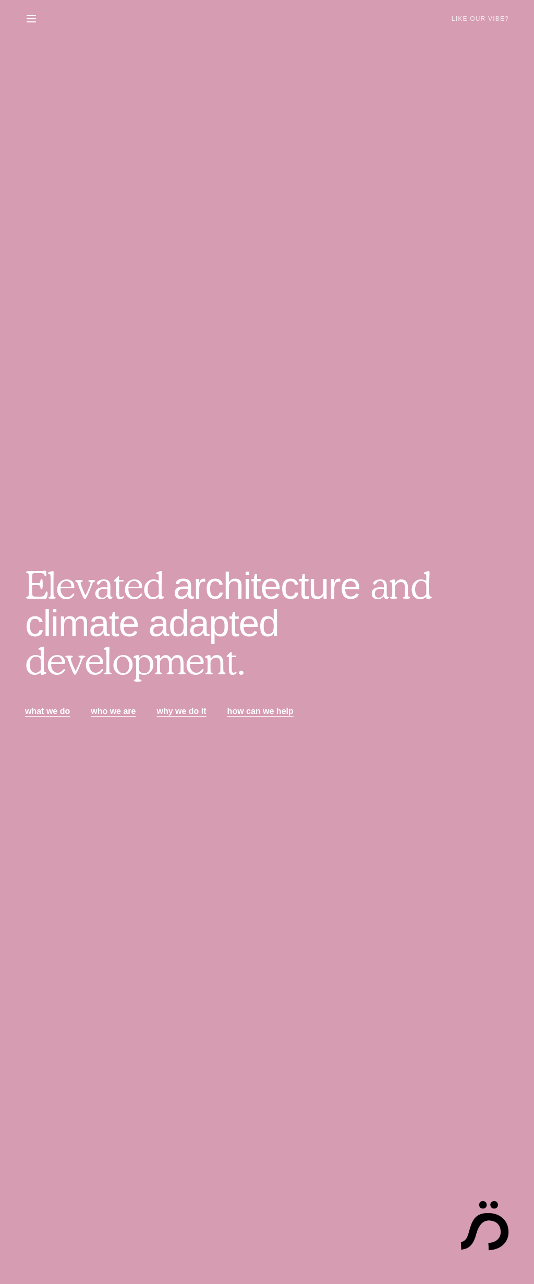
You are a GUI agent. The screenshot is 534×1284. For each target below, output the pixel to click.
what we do (47, 711)
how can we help (260, 711)
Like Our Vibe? (480, 18)
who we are (113, 711)
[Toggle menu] (31, 19)
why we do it (181, 711)
